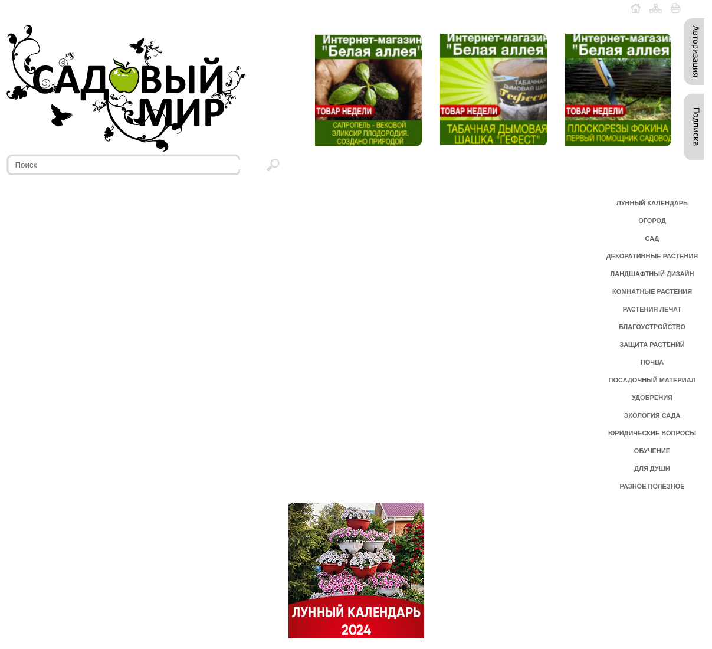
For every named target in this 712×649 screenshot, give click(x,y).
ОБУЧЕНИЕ (652, 450)
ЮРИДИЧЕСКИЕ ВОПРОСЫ (652, 433)
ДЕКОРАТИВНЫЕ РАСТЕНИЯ (652, 256)
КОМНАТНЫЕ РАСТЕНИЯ (652, 291)
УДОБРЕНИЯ (652, 397)
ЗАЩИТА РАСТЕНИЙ (652, 344)
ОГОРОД (652, 220)
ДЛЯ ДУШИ (652, 468)
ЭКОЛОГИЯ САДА (652, 415)
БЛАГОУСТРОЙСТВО (652, 326)
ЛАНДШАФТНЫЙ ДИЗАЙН (652, 273)
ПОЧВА (652, 362)
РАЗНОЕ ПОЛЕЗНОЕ (651, 486)
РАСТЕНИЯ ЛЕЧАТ (652, 309)
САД (652, 238)
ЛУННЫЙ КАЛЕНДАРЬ (652, 202)
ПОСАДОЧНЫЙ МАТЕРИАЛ (652, 380)
